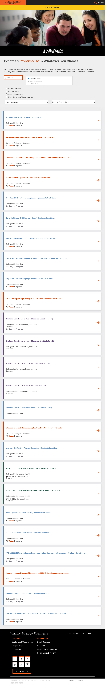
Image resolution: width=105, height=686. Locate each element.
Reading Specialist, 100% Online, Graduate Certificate (28, 512)
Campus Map (16, 646)
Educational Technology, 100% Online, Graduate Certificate (30, 238)
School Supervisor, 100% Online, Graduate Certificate (28, 533)
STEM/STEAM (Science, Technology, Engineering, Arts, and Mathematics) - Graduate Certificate (45, 553)
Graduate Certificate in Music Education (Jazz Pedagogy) (29, 319)
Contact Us (16, 649)
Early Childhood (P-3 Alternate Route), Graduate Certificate (30, 218)
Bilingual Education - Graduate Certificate (23, 117)
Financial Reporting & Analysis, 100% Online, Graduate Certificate (33, 298)
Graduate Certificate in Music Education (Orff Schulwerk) (30, 341)
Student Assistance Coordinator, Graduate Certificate (28, 593)
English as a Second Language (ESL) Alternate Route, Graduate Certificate (36, 258)
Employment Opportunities (22, 642)
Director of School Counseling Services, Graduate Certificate (31, 198)
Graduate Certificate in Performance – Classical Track (28, 363)
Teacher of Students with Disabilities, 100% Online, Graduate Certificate (36, 613)
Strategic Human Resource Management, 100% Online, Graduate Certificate (37, 573)
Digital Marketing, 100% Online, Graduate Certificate (28, 177)
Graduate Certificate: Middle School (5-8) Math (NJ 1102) (29, 407)
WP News (41, 646)
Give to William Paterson (47, 649)
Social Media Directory (46, 653)
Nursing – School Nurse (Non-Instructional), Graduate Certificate (33, 490)
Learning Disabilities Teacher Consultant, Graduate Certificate (32, 448)
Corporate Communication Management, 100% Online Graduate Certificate (37, 157)
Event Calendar (43, 642)
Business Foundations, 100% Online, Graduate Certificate (29, 137)
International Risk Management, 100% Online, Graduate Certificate (34, 428)
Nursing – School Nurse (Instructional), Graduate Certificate (31, 468)
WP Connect (22, 671)
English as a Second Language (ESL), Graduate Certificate (29, 278)
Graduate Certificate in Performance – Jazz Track (27, 385)
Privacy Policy (89, 680)
